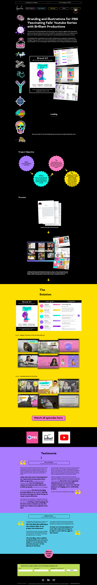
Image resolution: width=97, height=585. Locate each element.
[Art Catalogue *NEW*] (65, 3)
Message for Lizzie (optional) (57, 568)
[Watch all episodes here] (48, 418)
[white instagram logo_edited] (53, 580)
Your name (36, 568)
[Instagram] (43, 580)
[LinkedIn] (48, 580)
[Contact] (76, 8)
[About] (64, 8)
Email (19, 568)
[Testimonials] (41, 8)
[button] (90, 12)
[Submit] (72, 570)
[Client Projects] (30, 8)
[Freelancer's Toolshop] (31, 3)
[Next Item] (78, 315)
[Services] (53, 8)
